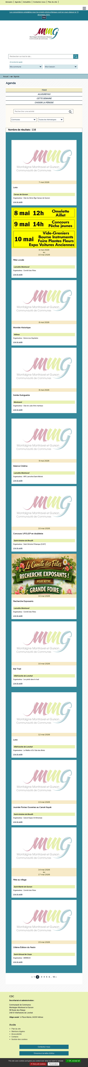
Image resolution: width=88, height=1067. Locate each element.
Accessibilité (16, 1034)
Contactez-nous (39, 2)
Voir (44, 17)
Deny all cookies (38, 1064)
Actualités (27, 2)
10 (54, 977)
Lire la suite (17, 202)
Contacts (14, 1037)
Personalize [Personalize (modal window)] (53, 1064)
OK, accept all (73, 1061)
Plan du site (52, 2)
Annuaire (9, 2)
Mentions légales (18, 1031)
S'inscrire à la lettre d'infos (44, 1053)
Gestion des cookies (19, 1039)
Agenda (18, 2)
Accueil (5, 76)
